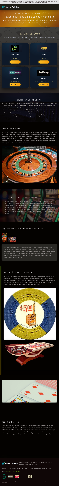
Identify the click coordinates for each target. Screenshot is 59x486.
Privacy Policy (16, 468)
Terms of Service (6, 468)
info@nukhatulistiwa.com (13, 471)
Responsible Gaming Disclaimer (38, 468)
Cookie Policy (25, 468)
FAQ (50, 468)
